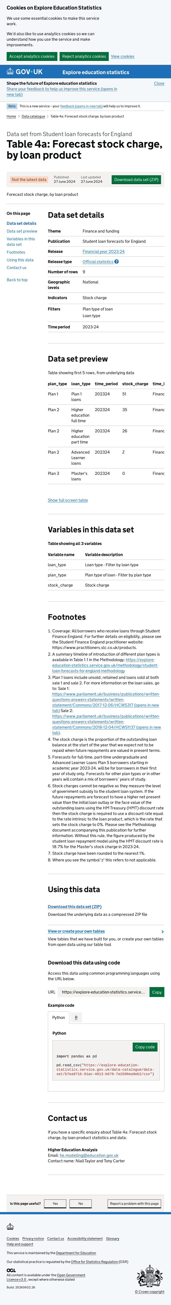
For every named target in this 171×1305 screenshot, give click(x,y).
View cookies (122, 56)
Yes (59, 1203)
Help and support (20, 1244)
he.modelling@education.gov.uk (89, 1155)
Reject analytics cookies (84, 56)
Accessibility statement (85, 1238)
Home (11, 116)
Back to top (17, 279)
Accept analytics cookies (32, 56)
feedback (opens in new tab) (81, 106)
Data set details (21, 223)
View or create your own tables (76, 931)
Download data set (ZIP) (136, 179)
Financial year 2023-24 (104, 251)
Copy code (145, 1046)
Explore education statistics (95, 72)
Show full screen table (68, 500)
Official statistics (101, 261)
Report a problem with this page (134, 1203)
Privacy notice (33, 1238)
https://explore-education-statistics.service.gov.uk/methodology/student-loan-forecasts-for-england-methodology (105, 665)
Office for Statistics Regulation (95, 1262)
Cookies (13, 1238)
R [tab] (76, 1017)
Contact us (17, 267)
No (85, 1203)
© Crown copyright (149, 1292)
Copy (157, 992)
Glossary (112, 1238)
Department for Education (76, 1253)
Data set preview (22, 231)
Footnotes (16, 252)
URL (51, 992)
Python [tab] (58, 1017)
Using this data (20, 259)
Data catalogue (33, 116)
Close (159, 83)
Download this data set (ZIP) (75, 906)
